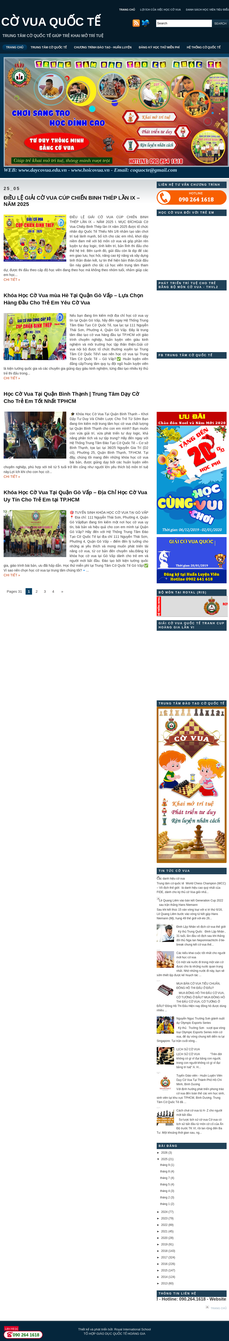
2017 (164, 1257)
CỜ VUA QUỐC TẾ (51, 21)
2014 (164, 1277)
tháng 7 (165, 1178)
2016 (164, 1264)
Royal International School (132, 1329)
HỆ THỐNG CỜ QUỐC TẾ (204, 47)
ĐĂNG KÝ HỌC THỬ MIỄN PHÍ (159, 47)
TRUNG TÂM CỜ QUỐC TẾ (49, 47)
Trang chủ (219, 1308)
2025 (164, 1159)
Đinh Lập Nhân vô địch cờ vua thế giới (201, 926)
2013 (164, 1283)
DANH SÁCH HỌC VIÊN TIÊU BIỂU (207, 9)
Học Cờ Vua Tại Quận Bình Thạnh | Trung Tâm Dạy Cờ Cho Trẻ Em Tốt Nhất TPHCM (71, 397)
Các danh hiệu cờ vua (171, 878)
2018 (164, 1251)
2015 (164, 1270)
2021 (164, 1231)
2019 (164, 1244)
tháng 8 (165, 1171)
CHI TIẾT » (12, 280)
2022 (164, 1225)
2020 (164, 1238)
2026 (164, 1152)
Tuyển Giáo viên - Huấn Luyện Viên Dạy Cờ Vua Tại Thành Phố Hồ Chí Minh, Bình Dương (199, 1080)
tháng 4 (165, 1191)
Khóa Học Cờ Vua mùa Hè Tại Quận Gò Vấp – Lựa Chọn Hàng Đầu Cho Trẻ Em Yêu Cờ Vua (73, 299)
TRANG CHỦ (127, 9)
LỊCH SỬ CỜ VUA (188, 1049)
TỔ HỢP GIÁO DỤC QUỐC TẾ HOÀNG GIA (114, 1333)
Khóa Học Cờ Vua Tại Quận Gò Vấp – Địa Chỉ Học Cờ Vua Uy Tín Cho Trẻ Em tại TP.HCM (75, 496)
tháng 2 (165, 1197)
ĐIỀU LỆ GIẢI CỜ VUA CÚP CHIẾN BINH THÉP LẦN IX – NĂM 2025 (72, 201)
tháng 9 (165, 1165)
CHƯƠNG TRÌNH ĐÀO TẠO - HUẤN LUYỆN (103, 47)
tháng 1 (165, 1204)
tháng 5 (165, 1184)
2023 (164, 1218)
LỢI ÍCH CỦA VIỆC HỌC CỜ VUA (160, 9)
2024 (164, 1212)
